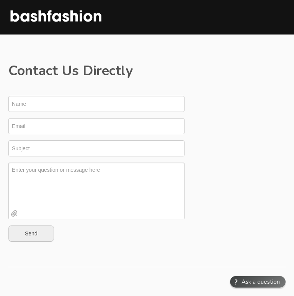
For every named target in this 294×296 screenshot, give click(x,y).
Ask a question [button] (261, 282)
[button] (258, 282)
